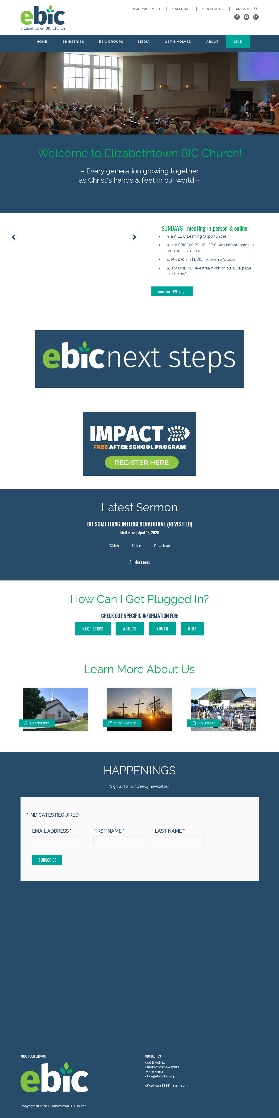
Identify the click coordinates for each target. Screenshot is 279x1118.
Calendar (181, 9)
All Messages (139, 562)
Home (42, 41)
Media (144, 41)
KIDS (192, 629)
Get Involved (178, 41)
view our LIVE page (172, 291)
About (212, 41)
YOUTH (162, 629)
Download (162, 546)
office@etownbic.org (159, 1076)
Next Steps (92, 629)
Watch (114, 546)
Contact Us (213, 9)
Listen (136, 546)
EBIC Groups (111, 41)
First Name (108, 831)
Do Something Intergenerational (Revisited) (139, 524)
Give (237, 41)
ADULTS (130, 629)
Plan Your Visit (146, 9)
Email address (51, 831)
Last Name (170, 831)
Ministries (73, 41)
